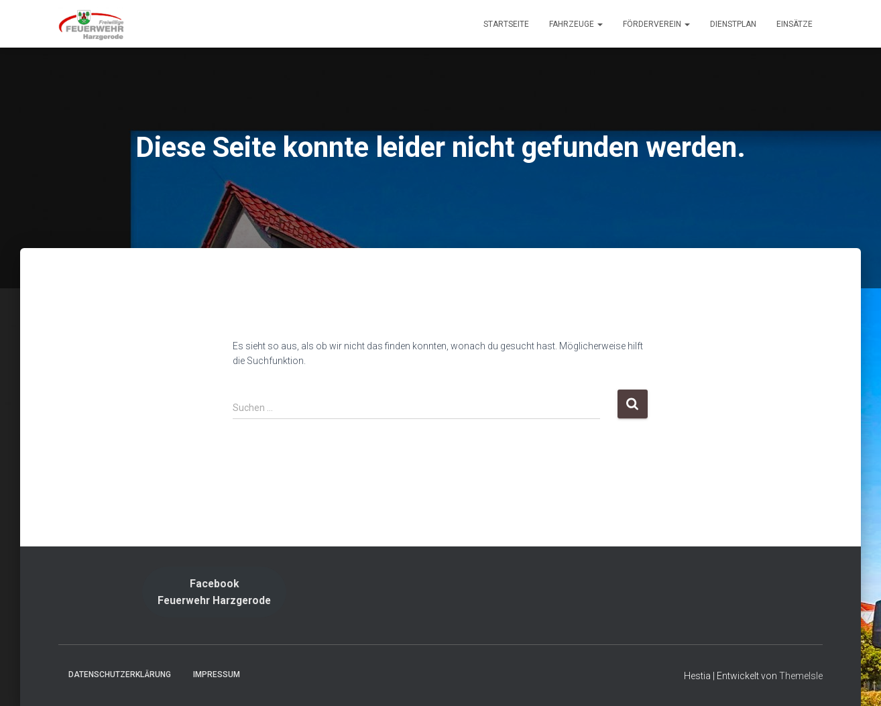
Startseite (506, 24)
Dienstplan (733, 24)
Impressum (216, 674)
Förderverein (656, 24)
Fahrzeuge (576, 24)
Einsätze (794, 24)
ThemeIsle (801, 675)
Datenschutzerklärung (119, 674)
